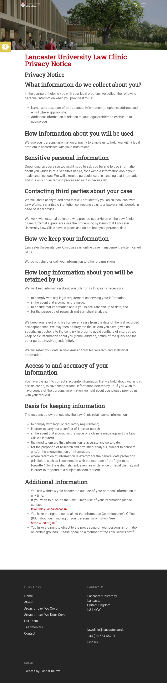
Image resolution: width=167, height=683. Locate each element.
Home (28, 596)
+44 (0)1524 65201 (101, 636)
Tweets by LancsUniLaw (42, 671)
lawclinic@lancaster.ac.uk (49, 509)
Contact (29, 633)
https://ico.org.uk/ (44, 523)
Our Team (31, 621)
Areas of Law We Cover (41, 608)
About (28, 602)
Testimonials (33, 627)
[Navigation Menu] (143, 5)
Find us (92, 642)
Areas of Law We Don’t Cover (45, 615)
